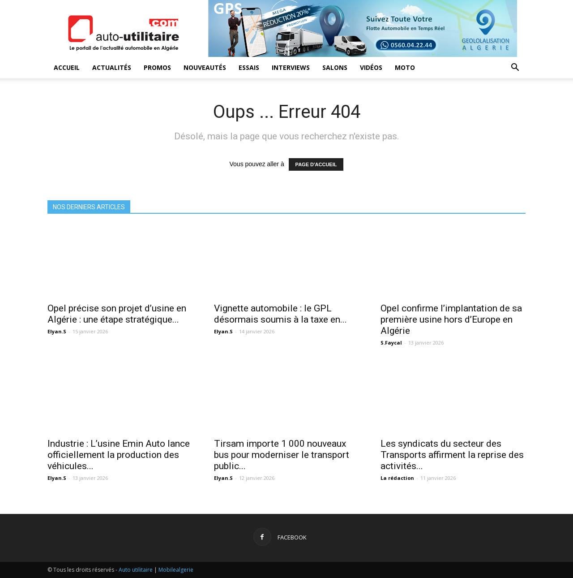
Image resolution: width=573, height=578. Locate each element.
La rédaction (397, 477)
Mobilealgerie (175, 570)
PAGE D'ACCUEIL (316, 164)
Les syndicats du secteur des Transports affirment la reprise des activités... (452, 454)
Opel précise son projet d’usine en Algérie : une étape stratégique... (116, 314)
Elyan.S (56, 331)
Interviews (291, 67)
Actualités (111, 67)
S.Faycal (391, 342)
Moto (405, 67)
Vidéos (371, 67)
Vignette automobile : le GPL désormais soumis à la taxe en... (280, 314)
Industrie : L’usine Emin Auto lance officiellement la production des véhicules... (118, 454)
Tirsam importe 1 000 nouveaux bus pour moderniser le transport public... (281, 454)
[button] (515, 68)
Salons (334, 67)
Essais (249, 67)
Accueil (67, 67)
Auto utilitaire (136, 570)
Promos (157, 67)
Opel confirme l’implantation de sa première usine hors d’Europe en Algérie (451, 319)
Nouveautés (205, 67)
